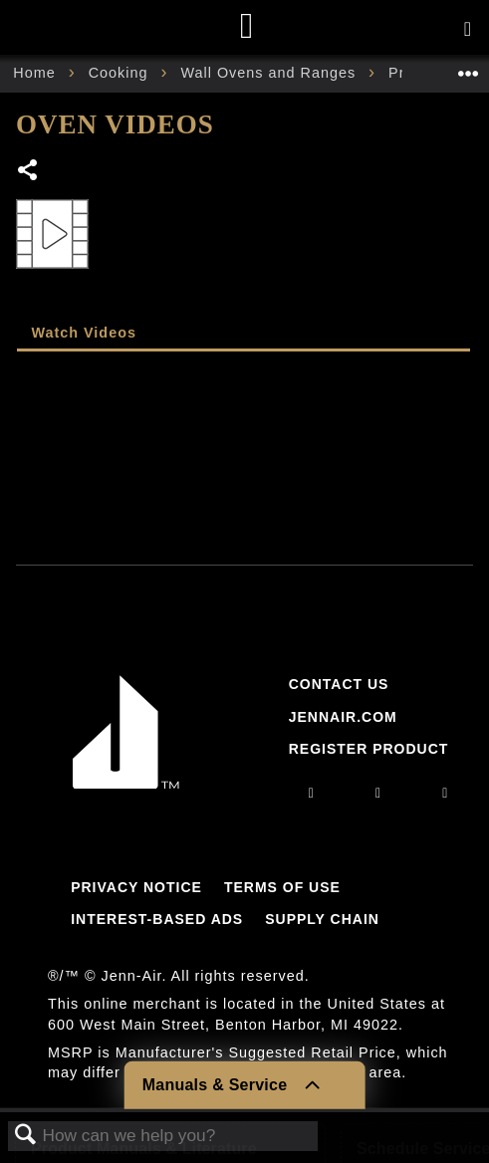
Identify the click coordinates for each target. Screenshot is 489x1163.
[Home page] (247, 27)
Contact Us (339, 684)
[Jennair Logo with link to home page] (126, 784)
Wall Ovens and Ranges (270, 73)
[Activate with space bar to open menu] (467, 30)
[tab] (243, 334)
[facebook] (378, 793)
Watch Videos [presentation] (83, 333)
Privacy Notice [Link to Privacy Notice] (136, 887)
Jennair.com (343, 717)
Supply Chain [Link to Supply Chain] (322, 919)
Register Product (369, 749)
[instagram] (312, 793)
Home (36, 73)
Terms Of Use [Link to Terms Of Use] (282, 887)
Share (28, 171)
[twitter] (445, 793)
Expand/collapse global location (468, 67)
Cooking (121, 73)
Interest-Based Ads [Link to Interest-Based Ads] (157, 919)
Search (26, 1135)
